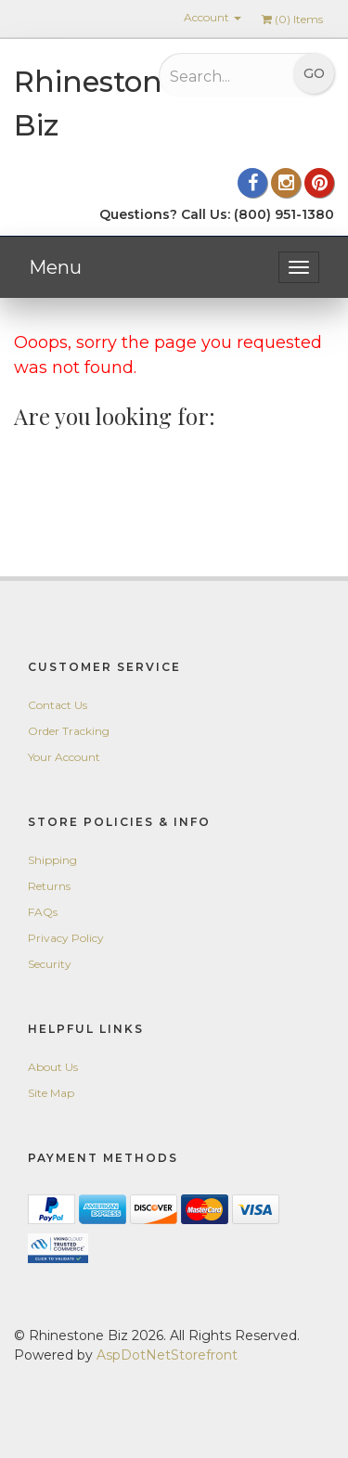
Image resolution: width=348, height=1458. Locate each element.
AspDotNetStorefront (167, 1355)
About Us (53, 1067)
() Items (292, 19)
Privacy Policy (66, 938)
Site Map (51, 1093)
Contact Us (57, 705)
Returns (49, 886)
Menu (55, 267)
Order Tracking (69, 731)
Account (212, 17)
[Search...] (220, 76)
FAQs (43, 912)
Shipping (52, 860)
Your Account (64, 757)
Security (49, 964)
